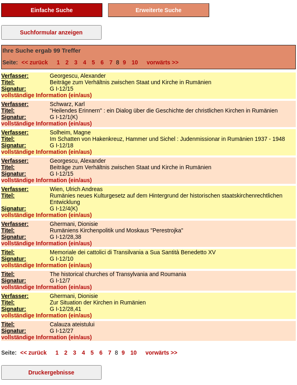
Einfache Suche (52, 10)
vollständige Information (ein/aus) (46, 95)
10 (135, 62)
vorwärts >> (161, 62)
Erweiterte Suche (159, 10)
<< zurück (36, 62)
